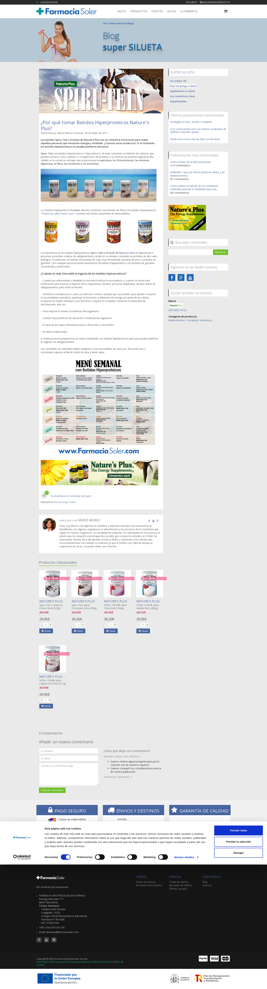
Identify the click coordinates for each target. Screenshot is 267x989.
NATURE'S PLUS (177, 310)
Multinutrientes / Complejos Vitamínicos (190, 320)
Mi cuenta (191, 2)
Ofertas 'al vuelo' (178, 888)
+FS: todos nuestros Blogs (118, 23)
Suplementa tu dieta (182, 91)
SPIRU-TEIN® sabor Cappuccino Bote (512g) (52, 680)
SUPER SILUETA (182, 72)
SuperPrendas (178, 101)
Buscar (220, 252)
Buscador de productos (215, 2)
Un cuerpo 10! (178, 80)
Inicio (121, 11)
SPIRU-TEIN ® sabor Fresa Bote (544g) (117, 604)
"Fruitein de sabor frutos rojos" (58, 213)
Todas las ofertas (178, 881)
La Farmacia (188, 11)
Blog (204, 881)
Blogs (171, 11)
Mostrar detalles (184, 982)
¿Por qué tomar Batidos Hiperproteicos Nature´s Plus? (95, 125)
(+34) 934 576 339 (48, 2)
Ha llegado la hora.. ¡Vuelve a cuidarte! (191, 121)
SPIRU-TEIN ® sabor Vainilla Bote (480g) (149, 604)
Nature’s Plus (127, 252)
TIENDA (141, 877)
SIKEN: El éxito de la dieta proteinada (190, 161)
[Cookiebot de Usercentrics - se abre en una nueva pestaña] (22, 982)
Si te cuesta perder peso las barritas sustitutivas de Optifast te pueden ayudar (198, 130)
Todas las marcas (145, 881)
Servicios (207, 885)
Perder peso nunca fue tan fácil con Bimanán (195, 139)
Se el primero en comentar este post (71, 495)
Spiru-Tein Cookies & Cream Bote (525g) (52, 604)
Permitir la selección (238, 966)
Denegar (238, 977)
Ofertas (157, 11)
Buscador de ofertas (180, 885)
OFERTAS (175, 877)
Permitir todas (238, 955)
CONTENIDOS (211, 877)
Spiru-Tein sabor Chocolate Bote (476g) (85, 604)
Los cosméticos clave (182, 96)
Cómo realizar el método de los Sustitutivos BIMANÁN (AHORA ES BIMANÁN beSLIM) (194, 187)
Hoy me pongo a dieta (64, 501)
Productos (139, 11)
